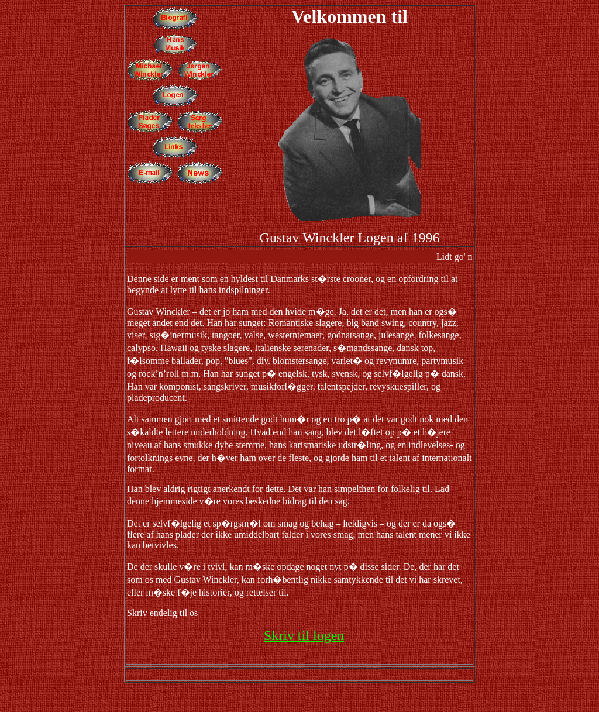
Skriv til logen (304, 635)
